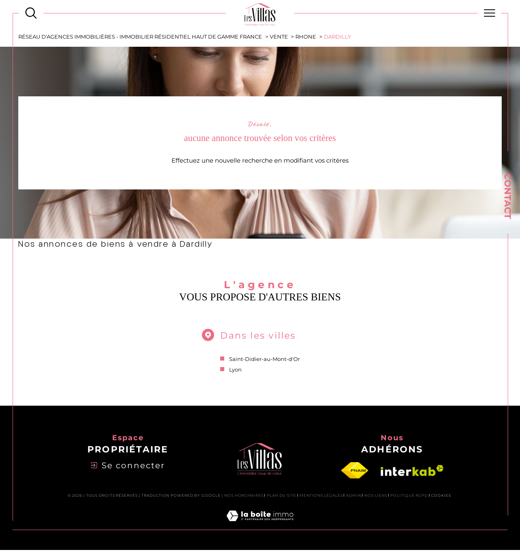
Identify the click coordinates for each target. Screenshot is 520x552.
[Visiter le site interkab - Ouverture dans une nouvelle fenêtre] (412, 472)
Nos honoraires (244, 497)
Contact (507, 196)
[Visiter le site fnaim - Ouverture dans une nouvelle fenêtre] (354, 473)
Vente (279, 37)
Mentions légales (320, 497)
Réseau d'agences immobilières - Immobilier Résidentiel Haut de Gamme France (140, 37)
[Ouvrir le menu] (490, 13)
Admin (353, 497)
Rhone (306, 37)
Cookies (441, 497)
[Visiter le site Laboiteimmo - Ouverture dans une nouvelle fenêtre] (260, 527)
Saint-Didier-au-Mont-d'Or (264, 360)
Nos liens (375, 497)
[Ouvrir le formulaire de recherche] (31, 13)
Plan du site (281, 497)
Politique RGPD (409, 497)
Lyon (235, 371)
